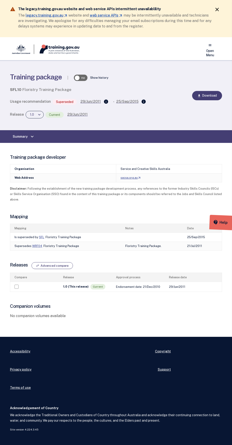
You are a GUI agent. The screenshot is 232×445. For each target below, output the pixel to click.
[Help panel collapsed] (227, 218)
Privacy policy (20, 369)
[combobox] (35, 114)
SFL (41, 237)
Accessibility (20, 351)
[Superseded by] (143, 101)
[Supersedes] (106, 101)
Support (164, 369)
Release (17, 114)
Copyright (163, 351)
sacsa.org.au (131, 177)
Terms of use (20, 387)
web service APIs (106, 15)
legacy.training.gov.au (47, 15)
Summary (24, 136)
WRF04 (37, 246)
